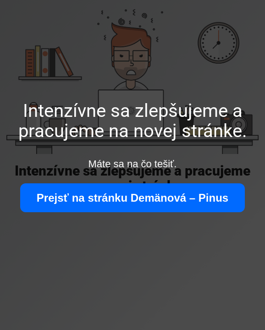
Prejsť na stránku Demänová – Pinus (132, 198)
